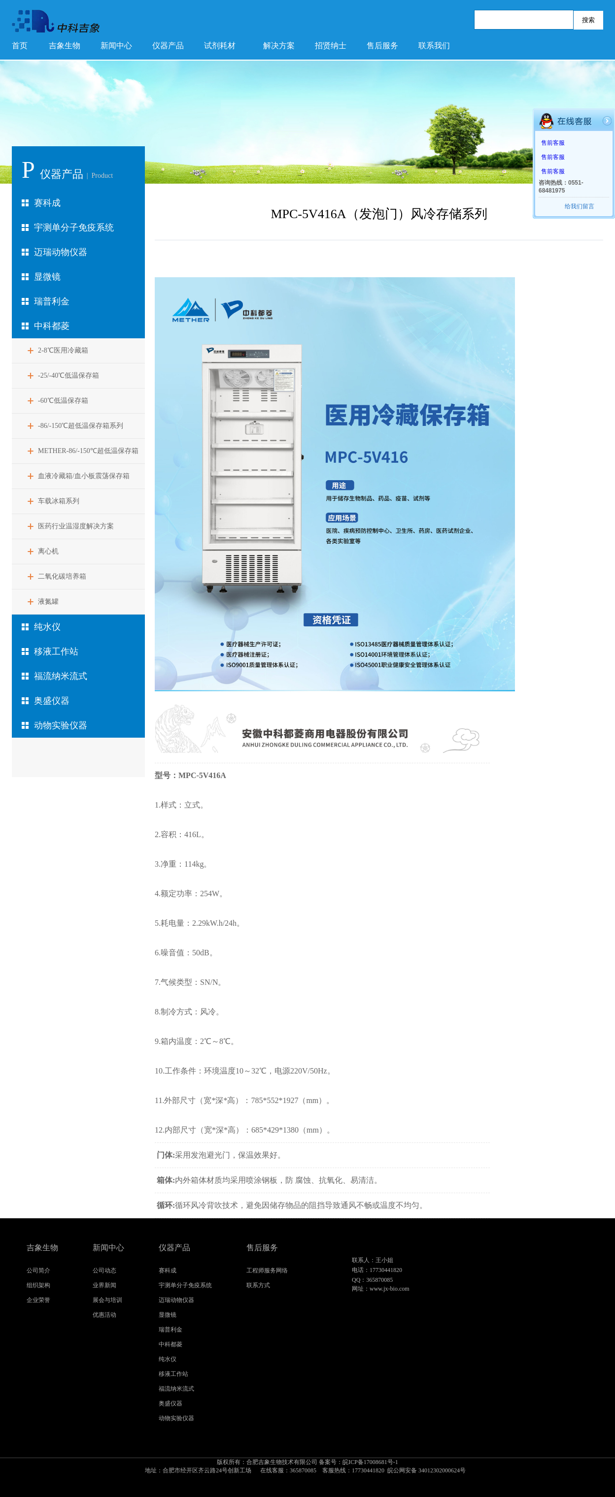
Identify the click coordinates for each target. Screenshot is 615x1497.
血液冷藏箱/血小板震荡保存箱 (84, 476)
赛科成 (47, 203)
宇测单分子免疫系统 (74, 227)
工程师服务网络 (267, 1270)
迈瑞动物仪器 (60, 252)
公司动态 (104, 1270)
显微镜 (47, 277)
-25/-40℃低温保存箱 (68, 375)
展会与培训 (107, 1300)
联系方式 (258, 1285)
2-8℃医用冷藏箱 (63, 350)
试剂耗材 (220, 45)
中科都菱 (51, 326)
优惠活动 (104, 1314)
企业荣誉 (38, 1300)
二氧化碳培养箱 (62, 576)
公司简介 (38, 1270)
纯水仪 (47, 627)
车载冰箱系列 (58, 501)
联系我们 (434, 45)
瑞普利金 (51, 301)
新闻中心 (116, 45)
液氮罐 (48, 601)
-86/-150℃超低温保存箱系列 (80, 425)
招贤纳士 (330, 45)
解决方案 (279, 45)
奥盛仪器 (51, 701)
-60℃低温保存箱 (63, 400)
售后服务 (382, 45)
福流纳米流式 (60, 676)
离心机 (48, 551)
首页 (20, 45)
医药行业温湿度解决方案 (76, 526)
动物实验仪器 (60, 725)
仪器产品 (168, 45)
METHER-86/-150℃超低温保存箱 (88, 451)
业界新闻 (104, 1285)
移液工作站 (56, 651)
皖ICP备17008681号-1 (307, 1467)
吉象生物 (64, 45)
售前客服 (553, 142)
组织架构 (38, 1285)
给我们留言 (579, 206)
